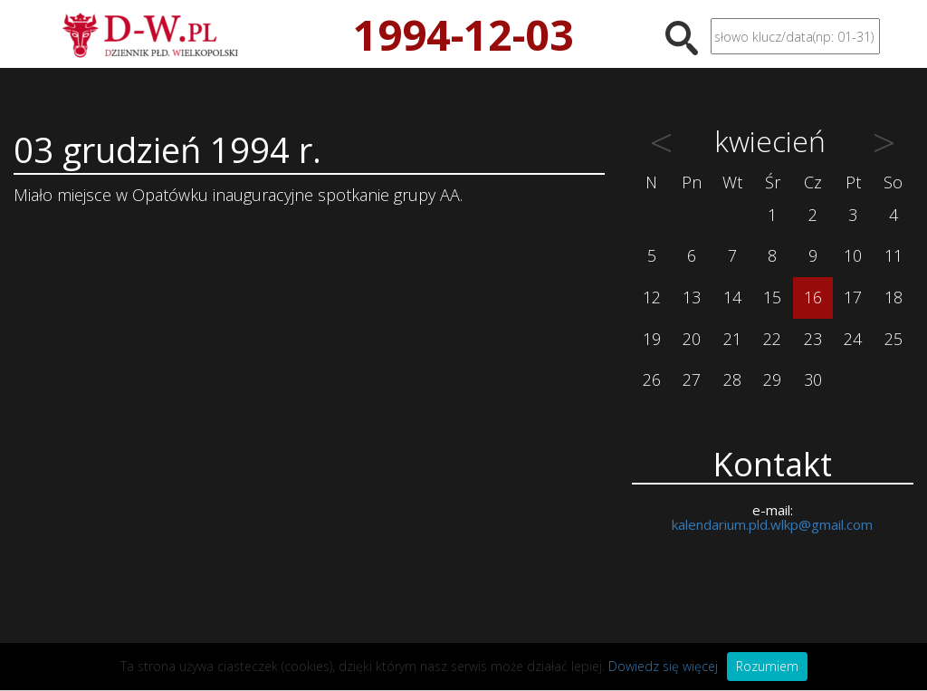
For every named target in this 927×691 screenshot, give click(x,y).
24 (853, 339)
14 (732, 297)
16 (813, 297)
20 (692, 339)
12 (652, 297)
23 (813, 339)
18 (893, 297)
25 (893, 339)
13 (692, 297)
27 (692, 379)
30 (813, 379)
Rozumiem (767, 666)
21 (732, 339)
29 (772, 379)
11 (893, 255)
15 (772, 297)
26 (652, 379)
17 (853, 297)
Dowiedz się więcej (663, 666)
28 (732, 379)
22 (772, 339)
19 (652, 339)
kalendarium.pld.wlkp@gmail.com (772, 524)
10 (853, 255)
